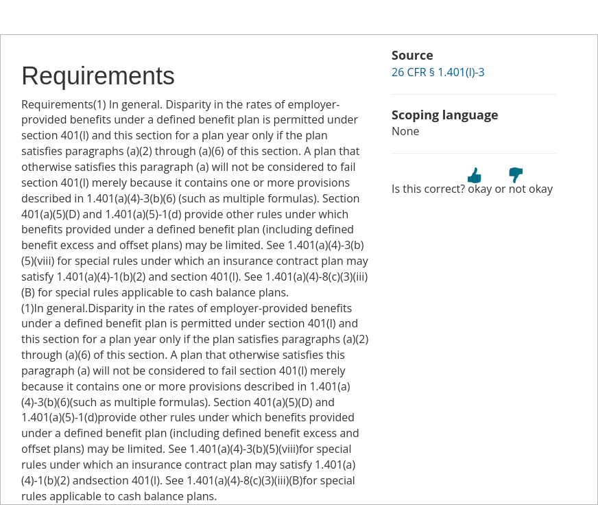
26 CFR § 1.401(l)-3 (438, 72)
